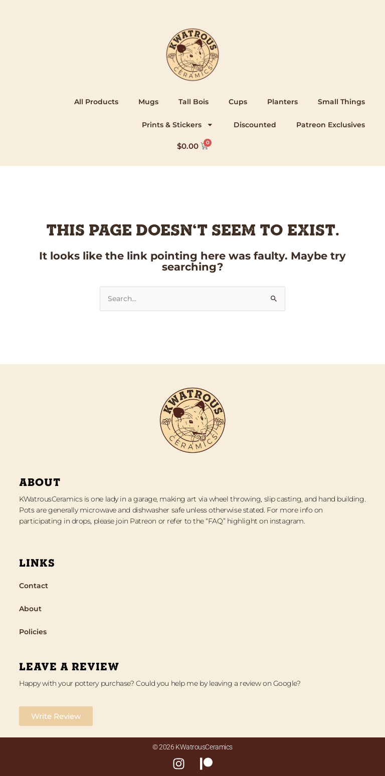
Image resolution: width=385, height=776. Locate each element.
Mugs (148, 102)
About (30, 609)
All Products (96, 102)
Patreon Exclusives (330, 125)
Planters (282, 102)
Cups (238, 102)
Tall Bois (193, 102)
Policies (33, 632)
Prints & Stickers (178, 124)
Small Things (341, 102)
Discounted (255, 125)
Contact (33, 586)
